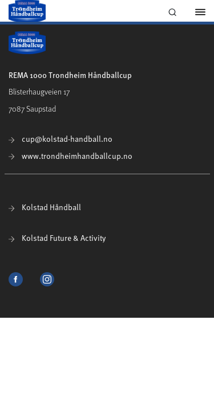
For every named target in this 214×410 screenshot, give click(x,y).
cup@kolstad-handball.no (60, 138)
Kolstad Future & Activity (57, 237)
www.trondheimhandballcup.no (70, 155)
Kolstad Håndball (45, 207)
